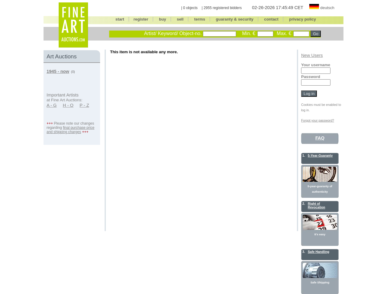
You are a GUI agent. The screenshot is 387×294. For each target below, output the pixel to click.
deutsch (327, 7)
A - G (52, 105)
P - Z (84, 105)
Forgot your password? (317, 120)
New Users (312, 55)
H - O (68, 105)
